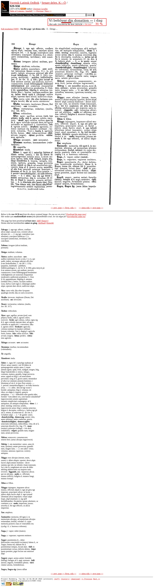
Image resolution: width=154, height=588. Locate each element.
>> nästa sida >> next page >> (91, 208)
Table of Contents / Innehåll (21, 11)
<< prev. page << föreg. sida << (63, 208)
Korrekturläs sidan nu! (76, 216)
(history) (44, 221)
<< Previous (38, 11)
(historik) (50, 223)
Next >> (48, 11)
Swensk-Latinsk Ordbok (24, 2)
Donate (50, 15)
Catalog (28, 15)
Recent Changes (39, 15)
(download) (75, 579)
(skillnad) (42, 223)
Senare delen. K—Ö (54, 2)
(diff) (39, 221)
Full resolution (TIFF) (10, 29)
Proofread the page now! (76, 214)
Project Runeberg (17, 15)
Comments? (59, 15)
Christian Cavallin (40, 9)
